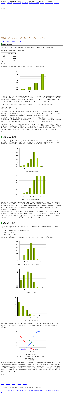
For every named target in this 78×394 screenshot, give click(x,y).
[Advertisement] (15, 22)
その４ (19, 41)
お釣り (42, 3)
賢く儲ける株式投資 (34, 3)
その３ (13, 41)
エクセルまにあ (17, 3)
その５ (25, 41)
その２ (8, 41)
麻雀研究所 (25, 3)
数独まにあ (9, 3)
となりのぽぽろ (49, 3)
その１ (2, 41)
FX (1, 4)
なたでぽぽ (56, 3)
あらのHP (3, 3)
